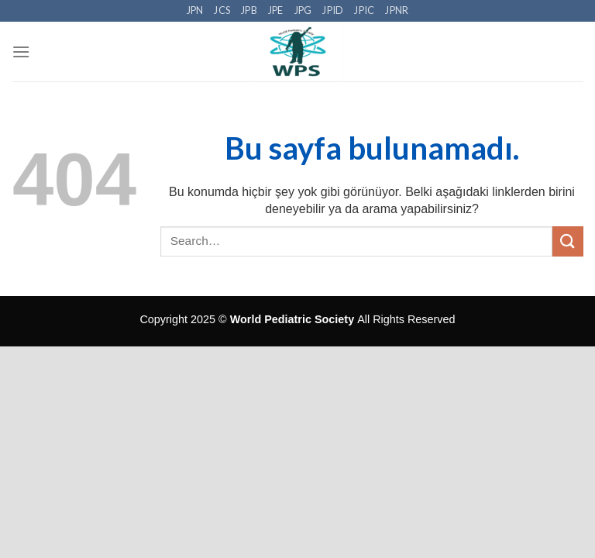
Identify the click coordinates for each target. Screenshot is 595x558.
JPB (249, 10)
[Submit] (567, 241)
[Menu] (21, 52)
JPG (303, 10)
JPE (276, 10)
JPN (195, 10)
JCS (222, 10)
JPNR (396, 10)
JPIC (364, 10)
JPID (332, 10)
